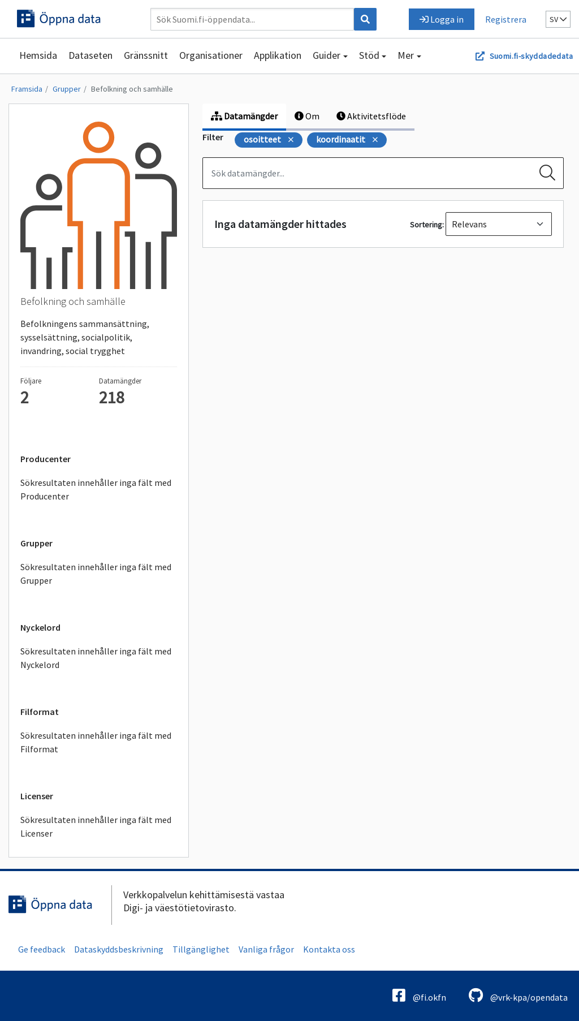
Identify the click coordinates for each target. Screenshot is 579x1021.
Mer (405, 55)
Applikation (277, 55)
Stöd (369, 55)
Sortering (426, 224)
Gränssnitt (146, 55)
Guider (326, 55)
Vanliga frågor (266, 949)
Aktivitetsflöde (371, 116)
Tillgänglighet (201, 949)
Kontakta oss (329, 949)
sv (558, 19)
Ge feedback (41, 949)
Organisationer (211, 55)
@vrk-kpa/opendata (518, 995)
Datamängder (244, 116)
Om (307, 116)
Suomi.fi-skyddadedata (531, 56)
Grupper (67, 89)
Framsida (26, 89)
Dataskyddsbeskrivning (118, 949)
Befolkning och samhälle (132, 89)
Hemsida (38, 55)
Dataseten (90, 55)
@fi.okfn (419, 995)
